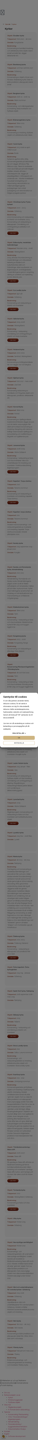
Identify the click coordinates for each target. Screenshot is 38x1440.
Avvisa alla (19, 743)
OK (19, 738)
